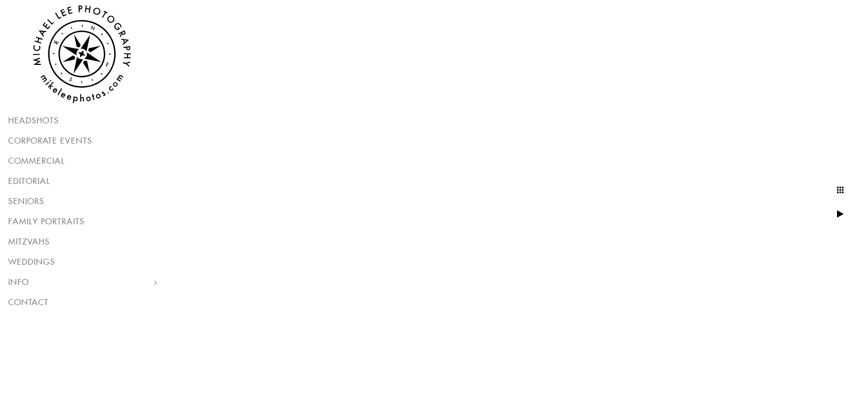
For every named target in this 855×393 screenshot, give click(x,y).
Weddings (31, 262)
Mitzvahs (29, 242)
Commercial (36, 161)
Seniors (26, 201)
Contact (28, 302)
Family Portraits (46, 222)
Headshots (33, 121)
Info (18, 282)
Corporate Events (50, 141)
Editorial (29, 181)
